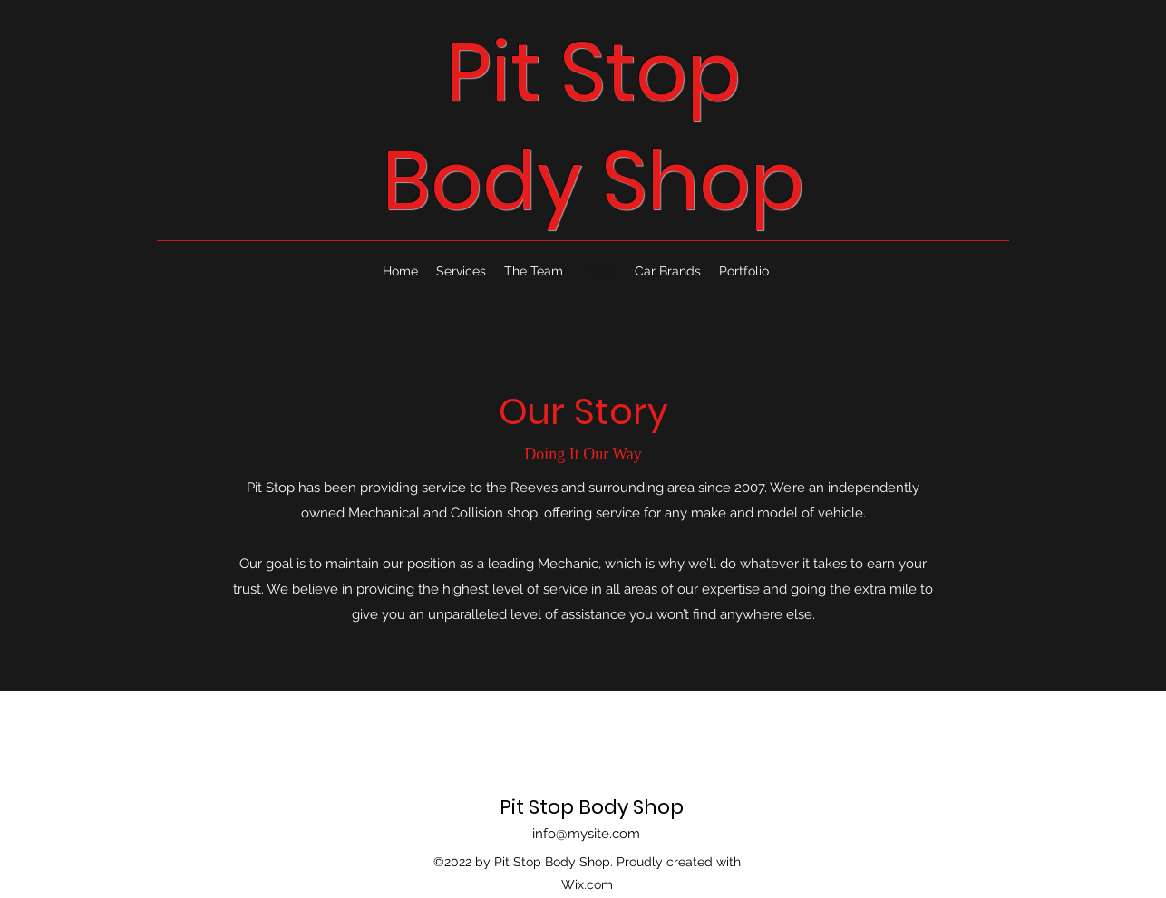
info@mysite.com (586, 834)
